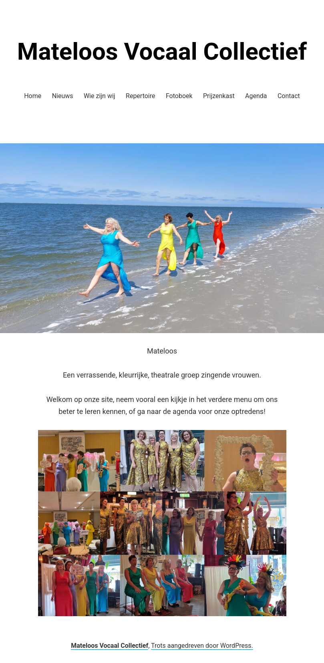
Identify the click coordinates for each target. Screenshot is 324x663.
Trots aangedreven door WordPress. (202, 645)
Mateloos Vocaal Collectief (162, 51)
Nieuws (62, 96)
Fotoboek (179, 96)
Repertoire (140, 96)
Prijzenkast (219, 96)
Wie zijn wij (99, 96)
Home (32, 96)
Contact (289, 96)
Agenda (256, 96)
